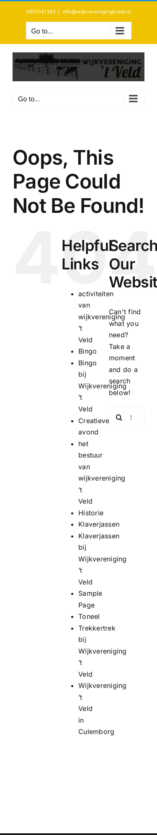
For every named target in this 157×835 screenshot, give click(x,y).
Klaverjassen (98, 524)
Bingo (87, 351)
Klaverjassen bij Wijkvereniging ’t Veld (102, 559)
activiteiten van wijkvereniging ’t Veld (101, 317)
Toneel (89, 616)
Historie (90, 513)
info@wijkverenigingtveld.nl (96, 11)
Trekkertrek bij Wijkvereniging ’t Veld (102, 651)
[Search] (119, 417)
